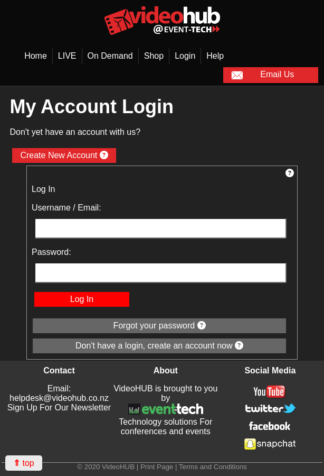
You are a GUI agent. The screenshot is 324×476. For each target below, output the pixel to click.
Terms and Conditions (213, 467)
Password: (51, 252)
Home (35, 55)
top (23, 463)
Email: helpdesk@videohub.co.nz (59, 393)
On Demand (110, 55)
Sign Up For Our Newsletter (59, 407)
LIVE (67, 55)
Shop (154, 55)
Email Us (262, 75)
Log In (81, 299)
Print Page (156, 467)
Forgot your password (159, 325)
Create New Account (64, 155)
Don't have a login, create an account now (159, 345)
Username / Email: (66, 207)
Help (215, 55)
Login (185, 55)
